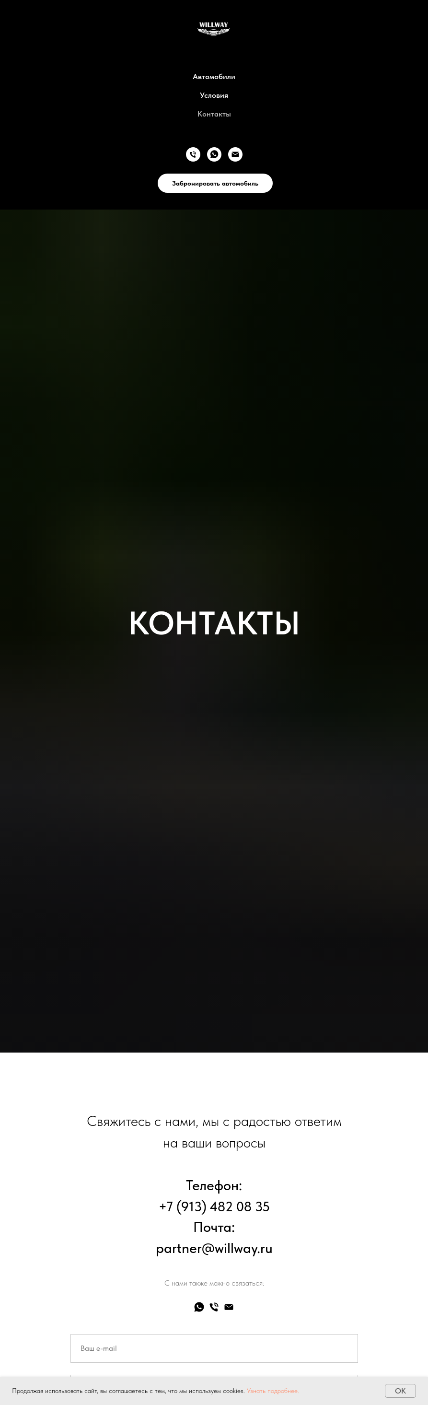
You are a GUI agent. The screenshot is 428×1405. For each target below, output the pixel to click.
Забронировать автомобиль (215, 183)
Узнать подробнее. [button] (273, 1390)
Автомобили (214, 76)
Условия (214, 95)
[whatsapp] (214, 154)
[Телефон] (193, 154)
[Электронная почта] (235, 154)
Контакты (214, 113)
